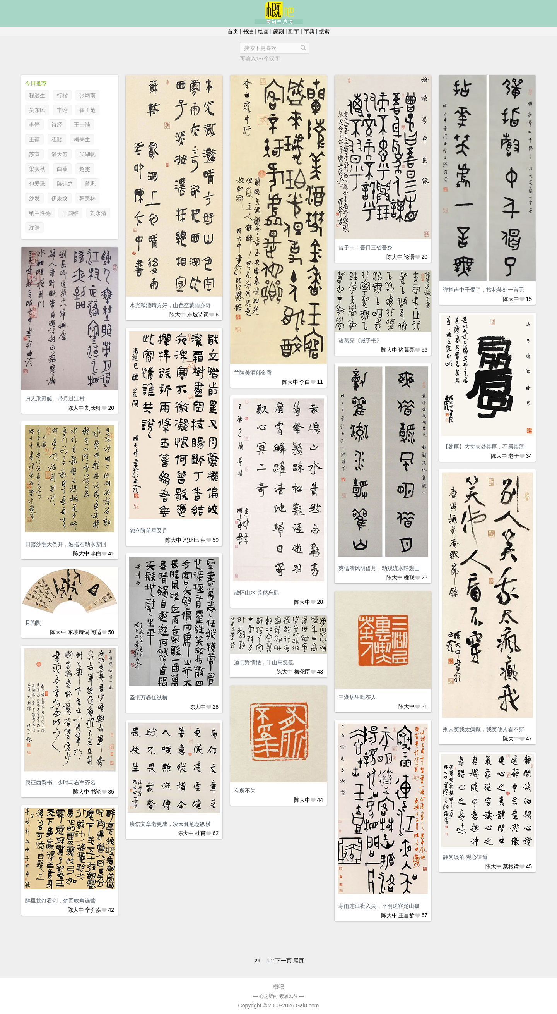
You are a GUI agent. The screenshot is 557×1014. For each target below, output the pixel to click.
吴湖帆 (87, 154)
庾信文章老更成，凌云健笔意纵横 (170, 824)
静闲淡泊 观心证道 (465, 857)
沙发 (34, 198)
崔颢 (56, 139)
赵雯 (84, 169)
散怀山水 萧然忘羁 (256, 592)
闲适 (96, 632)
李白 (304, 382)
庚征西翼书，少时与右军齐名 (60, 782)
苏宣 (34, 154)
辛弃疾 (93, 910)
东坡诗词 (198, 314)
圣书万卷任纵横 (148, 697)
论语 (409, 257)
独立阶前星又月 (148, 531)
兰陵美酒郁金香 (253, 373)
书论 (62, 110)
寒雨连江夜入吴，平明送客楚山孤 (379, 906)
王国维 (70, 213)
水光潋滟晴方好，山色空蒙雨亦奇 (170, 305)
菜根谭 (511, 866)
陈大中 (177, 314)
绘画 (263, 31)
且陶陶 (33, 623)
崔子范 (87, 110)
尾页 (298, 960)
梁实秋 (37, 169)
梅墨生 (82, 139)
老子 (513, 456)
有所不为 (245, 790)
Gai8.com (307, 1005)
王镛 (34, 139)
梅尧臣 (302, 672)
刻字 (293, 31)
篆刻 (278, 31)
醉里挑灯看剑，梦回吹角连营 (60, 900)
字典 (309, 31)
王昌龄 (406, 915)
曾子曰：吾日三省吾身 (365, 247)
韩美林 (87, 198)
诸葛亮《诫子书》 (360, 340)
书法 (248, 31)
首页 (232, 31)
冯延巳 (191, 540)
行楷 (62, 95)
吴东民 (37, 110)
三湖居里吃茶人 (357, 697)
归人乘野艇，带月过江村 (55, 398)
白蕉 (62, 169)
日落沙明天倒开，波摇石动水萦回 (65, 544)
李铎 (34, 125)
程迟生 (37, 95)
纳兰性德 (40, 213)
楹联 (409, 577)
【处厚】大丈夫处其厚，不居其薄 (483, 446)
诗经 (56, 125)
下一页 (283, 960)
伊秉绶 (59, 198)
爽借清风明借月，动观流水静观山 (379, 568)
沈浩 (34, 228)
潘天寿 (59, 154)
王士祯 (82, 125)
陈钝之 (65, 183)
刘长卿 (93, 408)
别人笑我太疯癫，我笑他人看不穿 (483, 729)
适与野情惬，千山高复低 (264, 662)
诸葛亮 (406, 350)
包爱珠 (37, 183)
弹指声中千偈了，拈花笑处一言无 (483, 290)
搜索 (324, 31)
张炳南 (87, 95)
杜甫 (200, 833)
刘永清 (98, 213)
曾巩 (90, 183)
